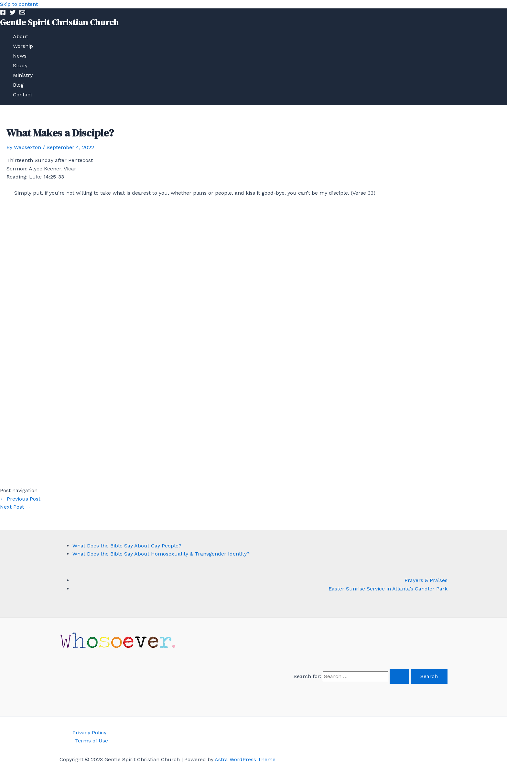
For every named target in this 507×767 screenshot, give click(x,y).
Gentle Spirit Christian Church (59, 22)
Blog (18, 85)
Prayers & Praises (426, 580)
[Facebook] (3, 13)
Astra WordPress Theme (245, 759)
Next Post (15, 507)
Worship (23, 46)
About (20, 36)
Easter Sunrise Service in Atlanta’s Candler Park (388, 589)
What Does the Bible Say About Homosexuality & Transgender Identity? (161, 554)
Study (20, 65)
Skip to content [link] (19, 4)
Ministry (23, 75)
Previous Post (20, 499)
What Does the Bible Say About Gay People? (126, 546)
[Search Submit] (399, 676)
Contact (22, 95)
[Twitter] (13, 13)
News (20, 56)
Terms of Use (91, 741)
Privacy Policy (89, 732)
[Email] (22, 13)
